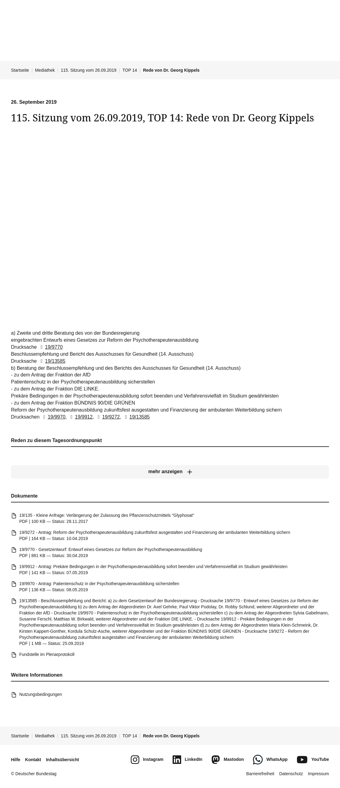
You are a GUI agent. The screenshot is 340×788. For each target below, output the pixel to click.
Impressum (318, 773)
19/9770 (50, 347)
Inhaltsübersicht (62, 759)
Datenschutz (291, 773)
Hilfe (15, 759)
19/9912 (80, 416)
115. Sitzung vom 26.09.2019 (88, 70)
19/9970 (53, 416)
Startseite (20, 70)
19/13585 (51, 361)
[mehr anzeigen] (170, 472)
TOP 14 (129, 70)
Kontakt (33, 759)
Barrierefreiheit (260, 773)
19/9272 (107, 416)
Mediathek (45, 70)
